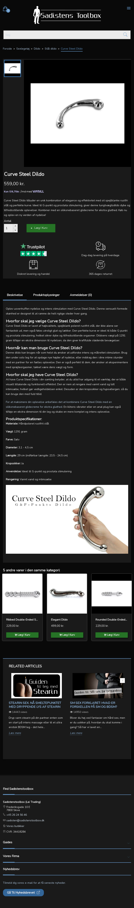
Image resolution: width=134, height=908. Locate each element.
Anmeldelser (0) (81, 295)
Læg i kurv (40, 228)
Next (122, 680)
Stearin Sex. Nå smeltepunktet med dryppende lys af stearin (35, 705)
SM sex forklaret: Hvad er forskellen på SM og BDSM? (93, 705)
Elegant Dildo (59, 620)
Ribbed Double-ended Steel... (22, 620)
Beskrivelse (15, 295)
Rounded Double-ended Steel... (111, 620)
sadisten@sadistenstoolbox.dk (25, 820)
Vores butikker (15, 826)
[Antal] (8, 228)
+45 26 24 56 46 (16, 815)
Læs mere (15, 733)
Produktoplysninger (46, 295)
